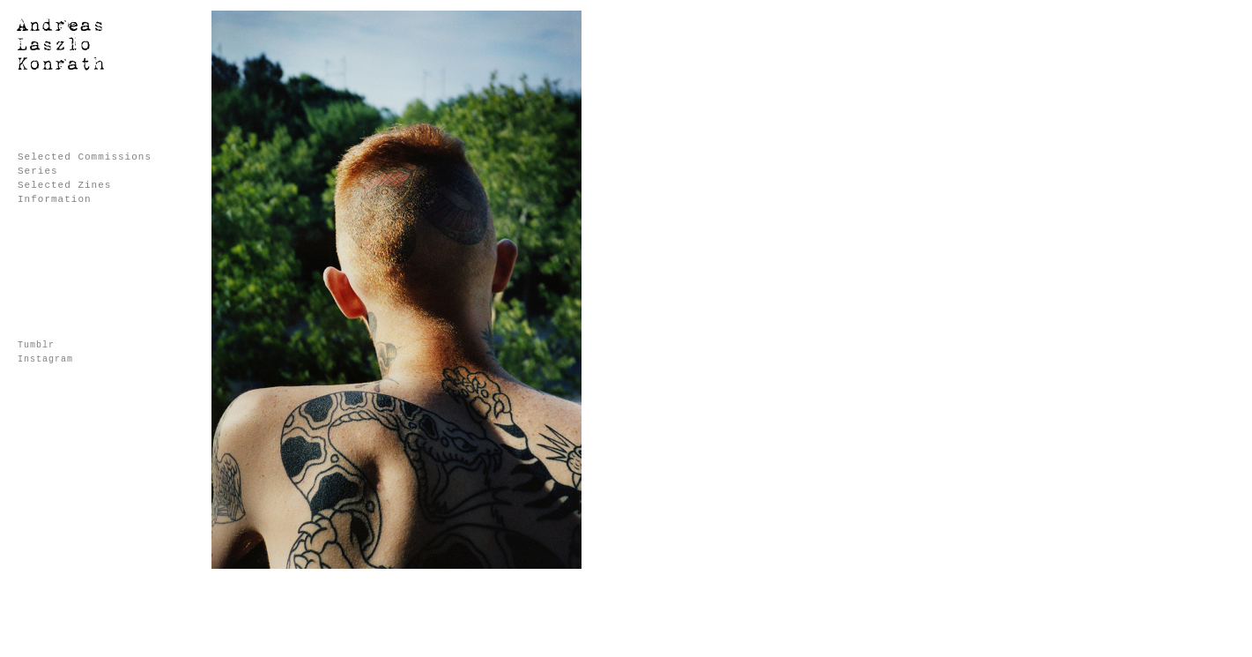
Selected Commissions (85, 157)
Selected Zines (64, 185)
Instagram (45, 359)
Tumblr (36, 345)
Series (38, 171)
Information (55, 199)
